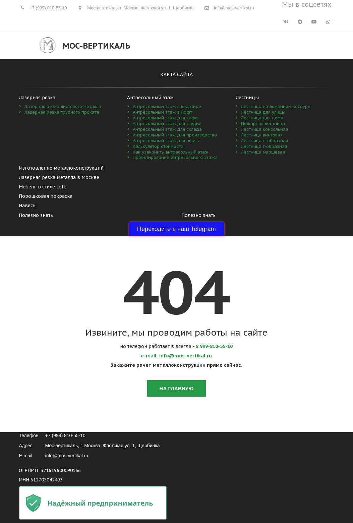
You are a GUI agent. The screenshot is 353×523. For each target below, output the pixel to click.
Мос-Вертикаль (96, 46)
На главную (177, 388)
